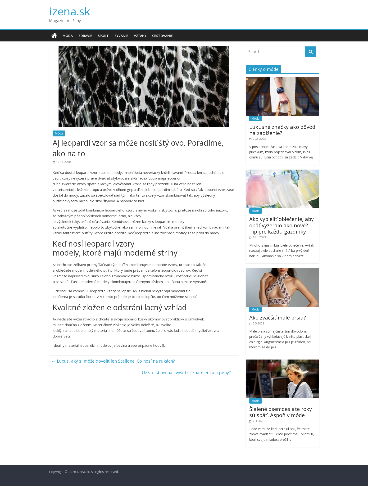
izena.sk (69, 11)
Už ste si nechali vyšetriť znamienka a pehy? (189, 372)
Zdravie (85, 35)
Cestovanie (162, 35)
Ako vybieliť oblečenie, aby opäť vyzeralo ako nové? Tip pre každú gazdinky (281, 225)
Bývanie (121, 35)
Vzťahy (140, 35)
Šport (103, 35)
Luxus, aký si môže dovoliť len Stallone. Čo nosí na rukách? (113, 361)
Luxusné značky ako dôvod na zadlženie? (282, 129)
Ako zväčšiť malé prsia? (277, 317)
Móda (68, 35)
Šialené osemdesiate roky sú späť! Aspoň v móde (280, 411)
